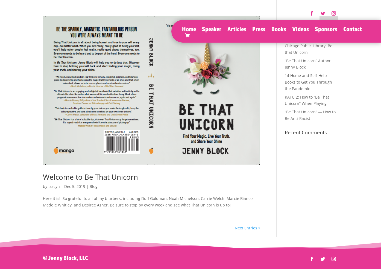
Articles (236, 29)
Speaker (211, 29)
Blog (94, 186)
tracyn (54, 186)
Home (189, 29)
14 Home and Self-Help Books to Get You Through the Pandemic (308, 82)
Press (258, 29)
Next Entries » (247, 227)
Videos (300, 29)
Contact (352, 29)
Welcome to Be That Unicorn (90, 177)
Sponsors (326, 29)
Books (278, 29)
